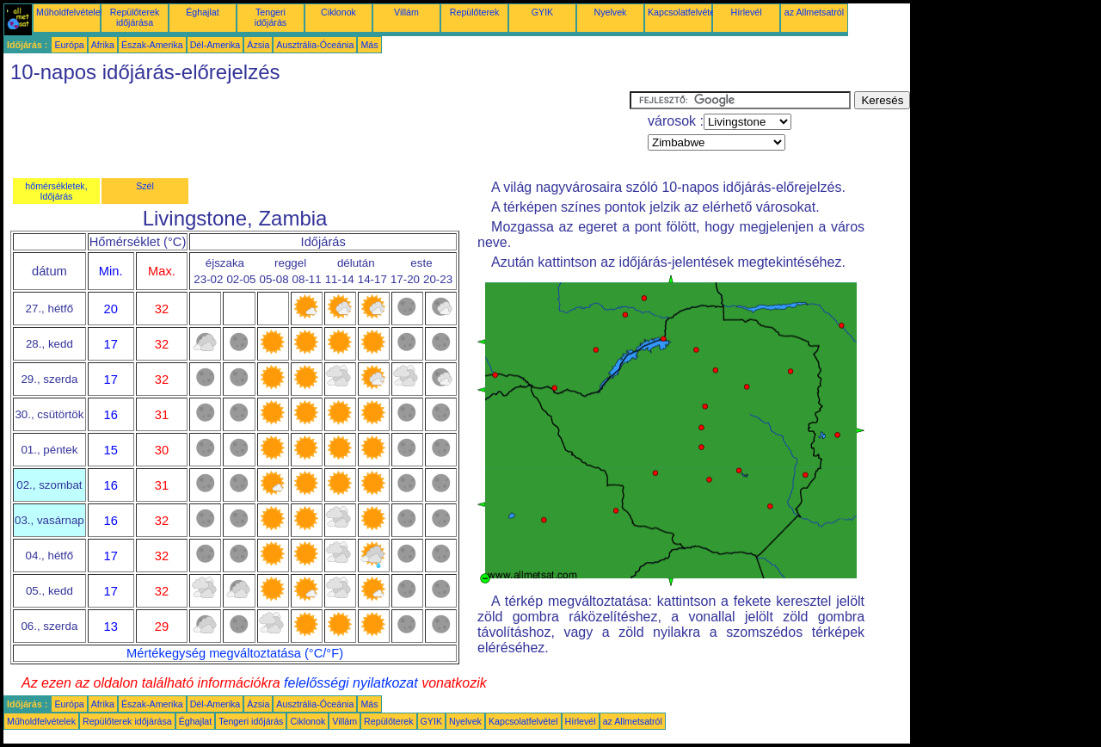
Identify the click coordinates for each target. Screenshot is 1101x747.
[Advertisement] (316, 130)
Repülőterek (474, 12)
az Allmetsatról (814, 12)
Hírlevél (745, 12)
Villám (406, 12)
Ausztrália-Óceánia (315, 45)
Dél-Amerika (215, 45)
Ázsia (258, 45)
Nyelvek (610, 12)
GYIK (542, 12)
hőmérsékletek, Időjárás (56, 191)
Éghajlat (202, 12)
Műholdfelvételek (70, 12)
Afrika (102, 45)
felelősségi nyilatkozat (351, 683)
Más (369, 45)
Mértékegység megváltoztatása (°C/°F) (234, 653)
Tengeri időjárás (270, 17)
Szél (145, 186)
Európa (68, 45)
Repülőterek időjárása (134, 17)
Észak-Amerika (152, 45)
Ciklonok (338, 12)
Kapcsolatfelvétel (682, 12)
